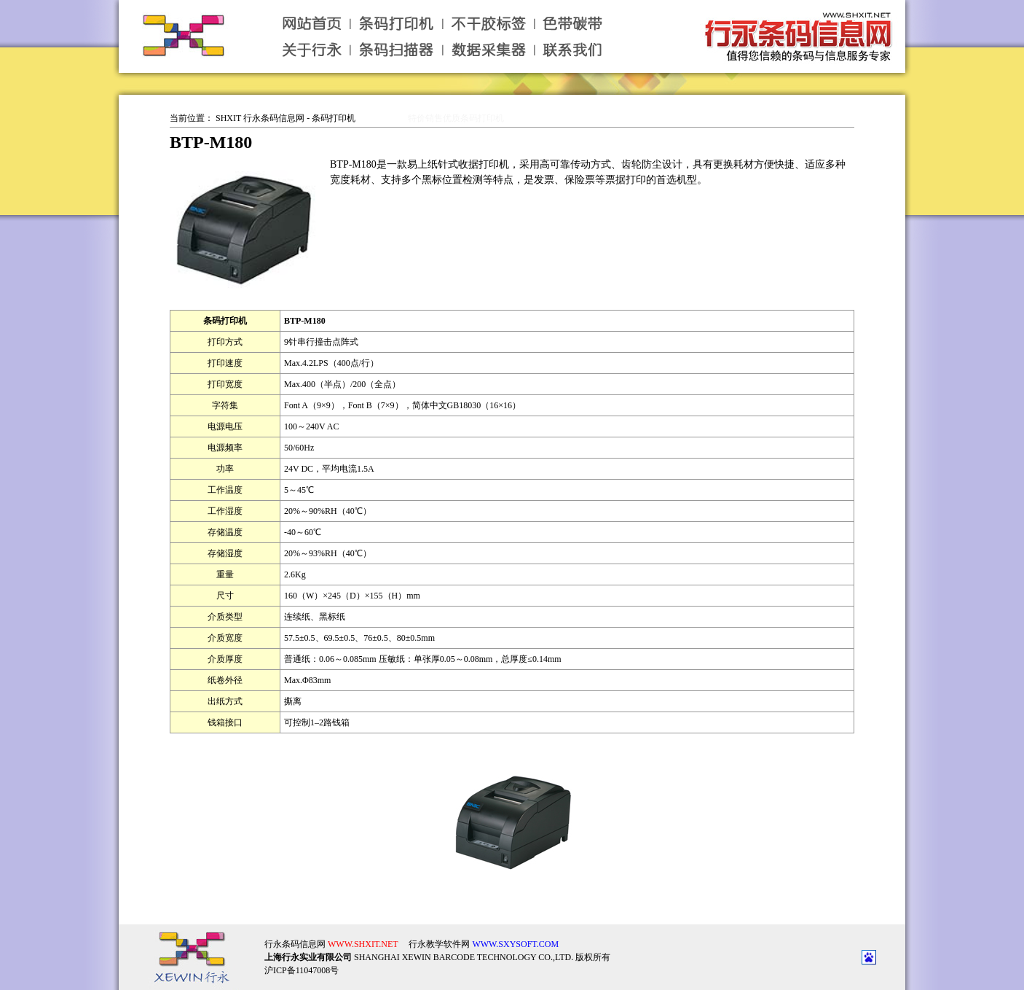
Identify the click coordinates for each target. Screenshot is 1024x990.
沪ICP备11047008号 (301, 959)
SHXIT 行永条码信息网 (260, 118)
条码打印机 (333, 118)
